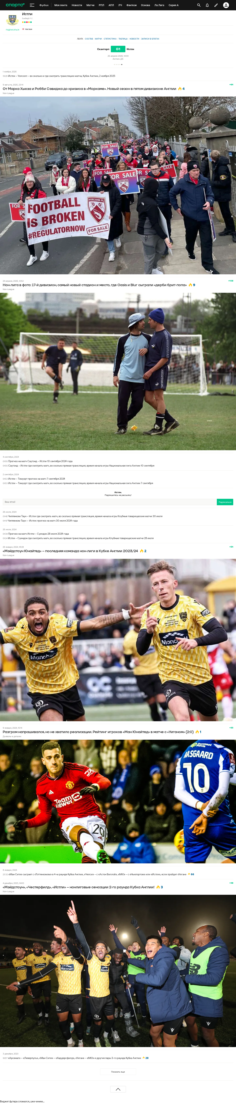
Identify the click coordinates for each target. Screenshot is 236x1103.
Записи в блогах (150, 38)
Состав (89, 38)
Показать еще (118, 1071)
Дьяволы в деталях (12, 736)
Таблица (123, 38)
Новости (134, 38)
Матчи (98, 38)
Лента (80, 38)
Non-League (8, 93)
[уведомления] (207, 5)
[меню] (32, 5)
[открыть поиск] (199, 5)
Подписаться (12, 30)
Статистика (110, 38)
